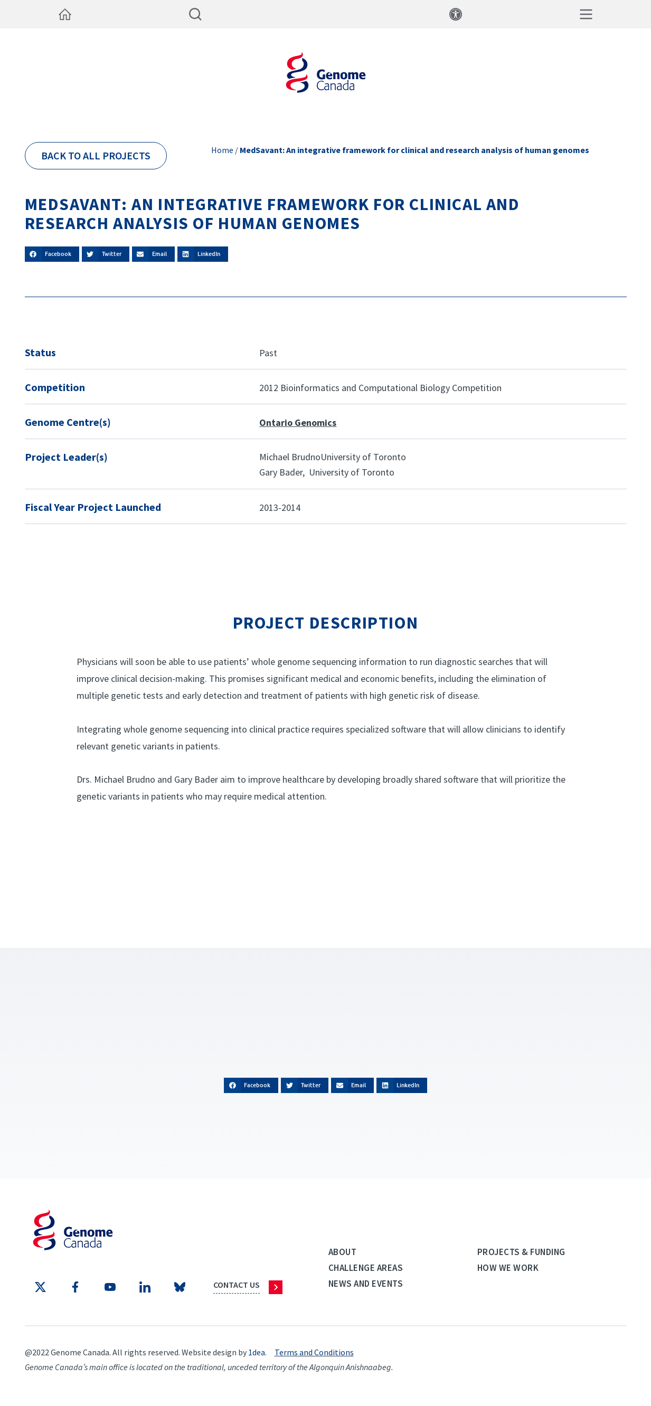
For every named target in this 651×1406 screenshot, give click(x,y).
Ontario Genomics (297, 422)
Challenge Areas (365, 1268)
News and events (365, 1283)
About (342, 1252)
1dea (256, 1352)
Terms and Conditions (314, 1352)
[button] (52, 254)
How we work (508, 1268)
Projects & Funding (521, 1252)
